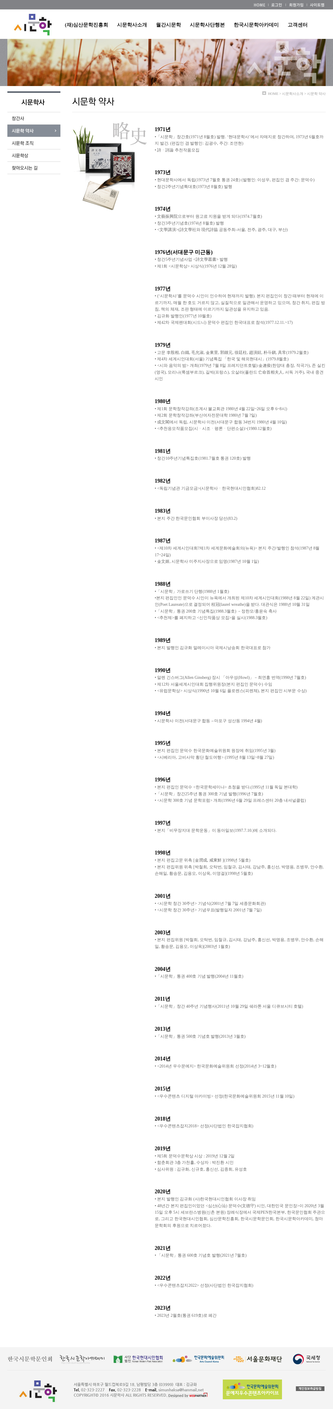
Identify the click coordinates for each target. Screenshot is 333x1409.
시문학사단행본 (207, 25)
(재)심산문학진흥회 (86, 25)
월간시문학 (168, 25)
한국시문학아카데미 (256, 25)
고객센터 (298, 25)
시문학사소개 (132, 25)
